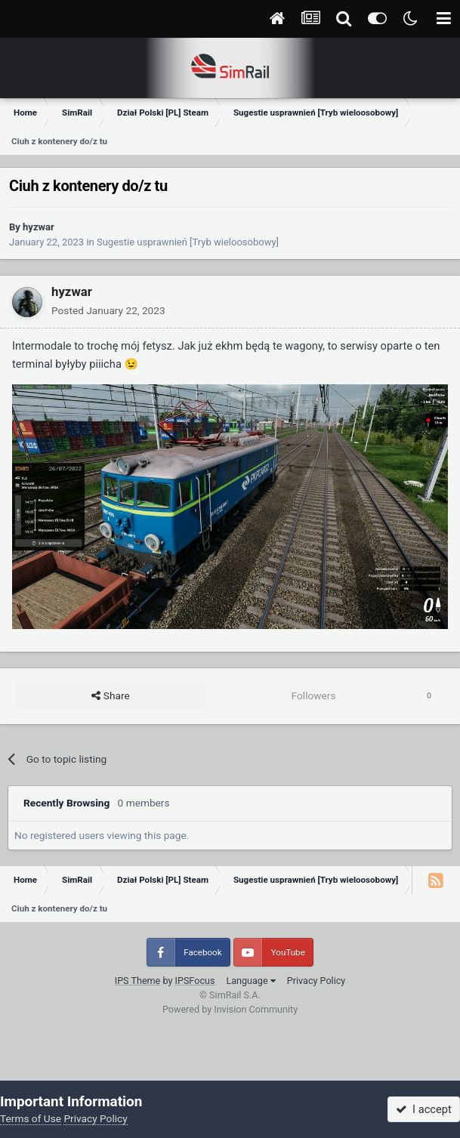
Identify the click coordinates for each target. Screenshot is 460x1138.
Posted (108, 310)
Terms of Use (30, 1118)
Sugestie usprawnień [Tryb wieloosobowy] (188, 242)
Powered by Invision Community (230, 1009)
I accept (424, 1109)
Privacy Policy (316, 980)
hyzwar (38, 227)
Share (110, 696)
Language (250, 980)
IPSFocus (195, 980)
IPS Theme (138, 980)
